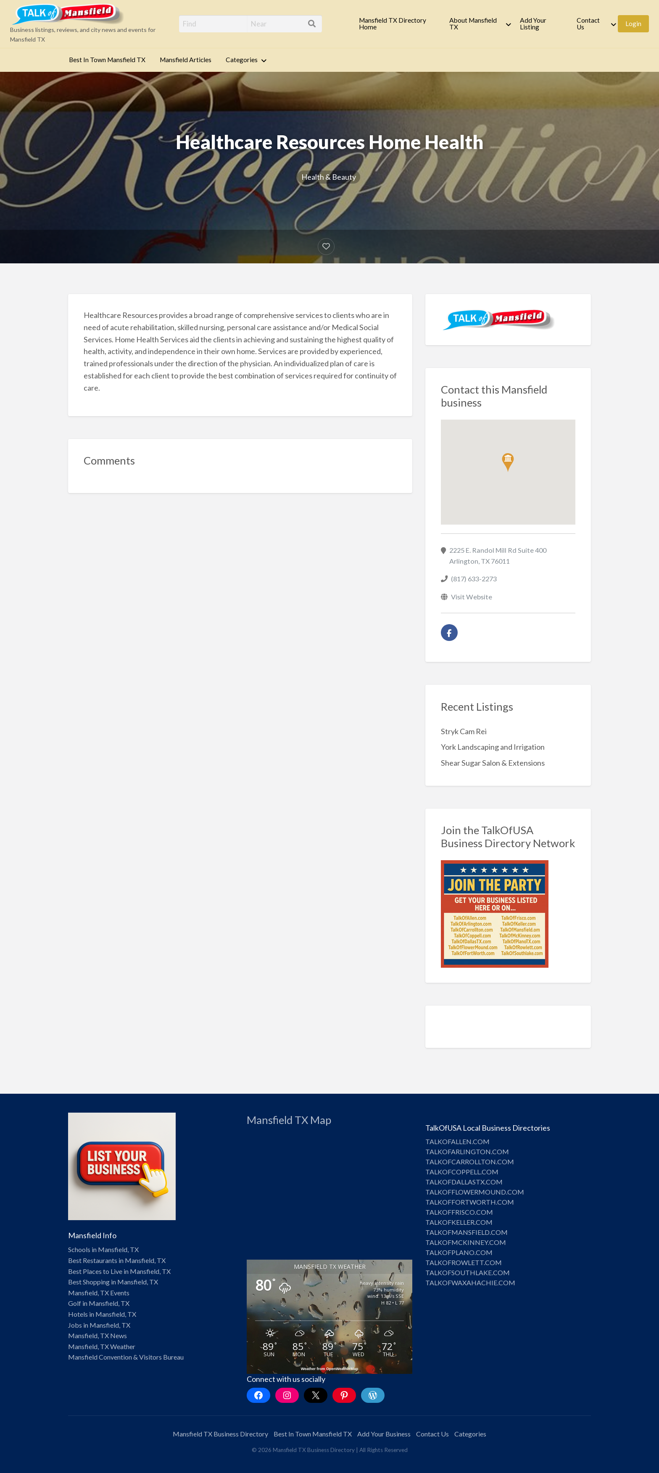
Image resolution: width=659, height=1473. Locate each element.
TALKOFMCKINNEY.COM (465, 1242)
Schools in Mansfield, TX (103, 1249)
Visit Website (471, 597)
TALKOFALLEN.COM (457, 1141)
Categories (242, 59)
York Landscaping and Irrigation (493, 746)
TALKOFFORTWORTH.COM (469, 1202)
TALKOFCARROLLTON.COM (469, 1162)
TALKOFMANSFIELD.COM (466, 1232)
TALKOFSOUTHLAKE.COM (467, 1272)
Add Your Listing (533, 23)
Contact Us (588, 23)
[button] (508, 462)
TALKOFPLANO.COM (459, 1252)
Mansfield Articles (185, 59)
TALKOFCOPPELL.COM (461, 1172)
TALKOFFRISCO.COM (459, 1212)
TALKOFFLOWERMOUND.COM (474, 1192)
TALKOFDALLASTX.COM (464, 1182)
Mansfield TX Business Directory (220, 1434)
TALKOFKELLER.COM (459, 1222)
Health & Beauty (328, 176)
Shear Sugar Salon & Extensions (493, 762)
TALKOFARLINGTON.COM (467, 1151)
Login (633, 23)
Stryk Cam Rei (464, 731)
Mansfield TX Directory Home (392, 23)
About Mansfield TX (473, 23)
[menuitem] (397, 23)
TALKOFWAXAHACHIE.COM (470, 1283)
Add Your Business (384, 1434)
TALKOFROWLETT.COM (463, 1262)
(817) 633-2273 (474, 579)
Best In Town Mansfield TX (107, 59)
